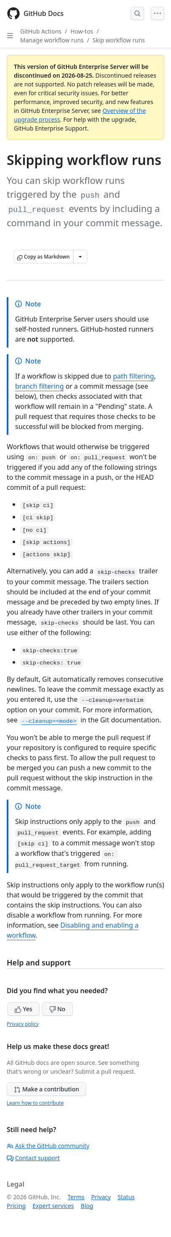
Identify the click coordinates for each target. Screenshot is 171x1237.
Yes (23, 1009)
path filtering (133, 376)
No (57, 1009)
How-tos (82, 31)
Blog (87, 1206)
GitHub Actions (40, 31)
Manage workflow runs (52, 40)
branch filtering (39, 386)
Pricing (16, 1206)
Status (126, 1197)
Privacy (101, 1197)
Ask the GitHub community (48, 1146)
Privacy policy (23, 1024)
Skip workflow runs (118, 40)
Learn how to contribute (35, 1102)
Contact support (33, 1158)
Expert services (53, 1206)
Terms (76, 1197)
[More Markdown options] (80, 256)
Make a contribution (46, 1089)
